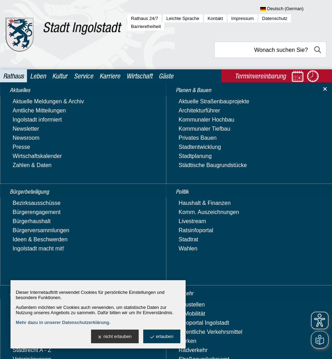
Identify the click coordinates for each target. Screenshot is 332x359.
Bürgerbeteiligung (31, 113)
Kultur (59, 76)
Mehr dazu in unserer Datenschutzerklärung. (63, 322)
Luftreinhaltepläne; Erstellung (154, 278)
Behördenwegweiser (34, 216)
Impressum (242, 18)
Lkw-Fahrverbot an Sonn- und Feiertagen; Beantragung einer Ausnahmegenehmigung (194, 258)
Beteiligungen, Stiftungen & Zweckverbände (43, 229)
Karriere (109, 76)
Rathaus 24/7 (144, 18)
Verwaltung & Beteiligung (41, 194)
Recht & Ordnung (31, 153)
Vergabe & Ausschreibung (41, 269)
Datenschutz (274, 18)
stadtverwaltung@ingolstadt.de (221, 346)
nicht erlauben (114, 337)
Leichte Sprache (182, 18)
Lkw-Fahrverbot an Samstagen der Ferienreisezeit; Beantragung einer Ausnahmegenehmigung (205, 234)
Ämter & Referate (31, 205)
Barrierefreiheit (146, 26)
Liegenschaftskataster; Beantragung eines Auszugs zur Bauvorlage (201, 214)
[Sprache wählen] (293, 9)
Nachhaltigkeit (26, 242)
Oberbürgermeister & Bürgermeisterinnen (35, 255)
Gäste (166, 76)
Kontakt (215, 18)
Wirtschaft (139, 76)
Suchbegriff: (133, 146)
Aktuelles (20, 99)
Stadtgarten (24, 167)
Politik (17, 140)
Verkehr (19, 181)
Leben (38, 76)
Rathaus (13, 76)
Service (83, 76)
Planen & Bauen (29, 126)
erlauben (161, 337)
